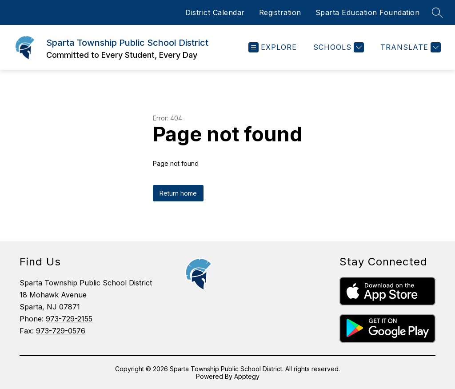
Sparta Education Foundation (367, 12)
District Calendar (215, 12)
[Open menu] (272, 47)
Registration (280, 12)
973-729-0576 (60, 330)
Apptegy (246, 376)
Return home (178, 193)
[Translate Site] (409, 47)
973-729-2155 (69, 318)
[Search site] (437, 12)
